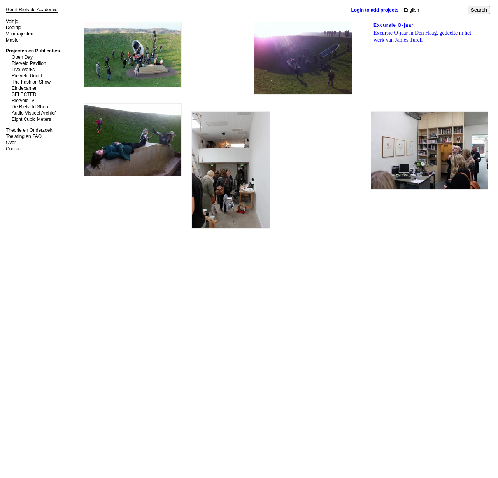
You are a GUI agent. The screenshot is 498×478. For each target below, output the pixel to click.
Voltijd (12, 21)
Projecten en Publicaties (33, 51)
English (411, 10)
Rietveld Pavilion (29, 63)
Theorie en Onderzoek (29, 130)
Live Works (23, 69)
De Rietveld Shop (30, 107)
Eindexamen (25, 88)
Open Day (22, 57)
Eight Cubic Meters (31, 119)
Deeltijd (13, 27)
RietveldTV (23, 100)
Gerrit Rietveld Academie (32, 9)
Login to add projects (374, 10)
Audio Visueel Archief (34, 113)
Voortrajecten (19, 34)
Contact (14, 149)
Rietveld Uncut (27, 76)
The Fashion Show (31, 82)
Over (11, 142)
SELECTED (24, 94)
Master (13, 40)
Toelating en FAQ (24, 136)
